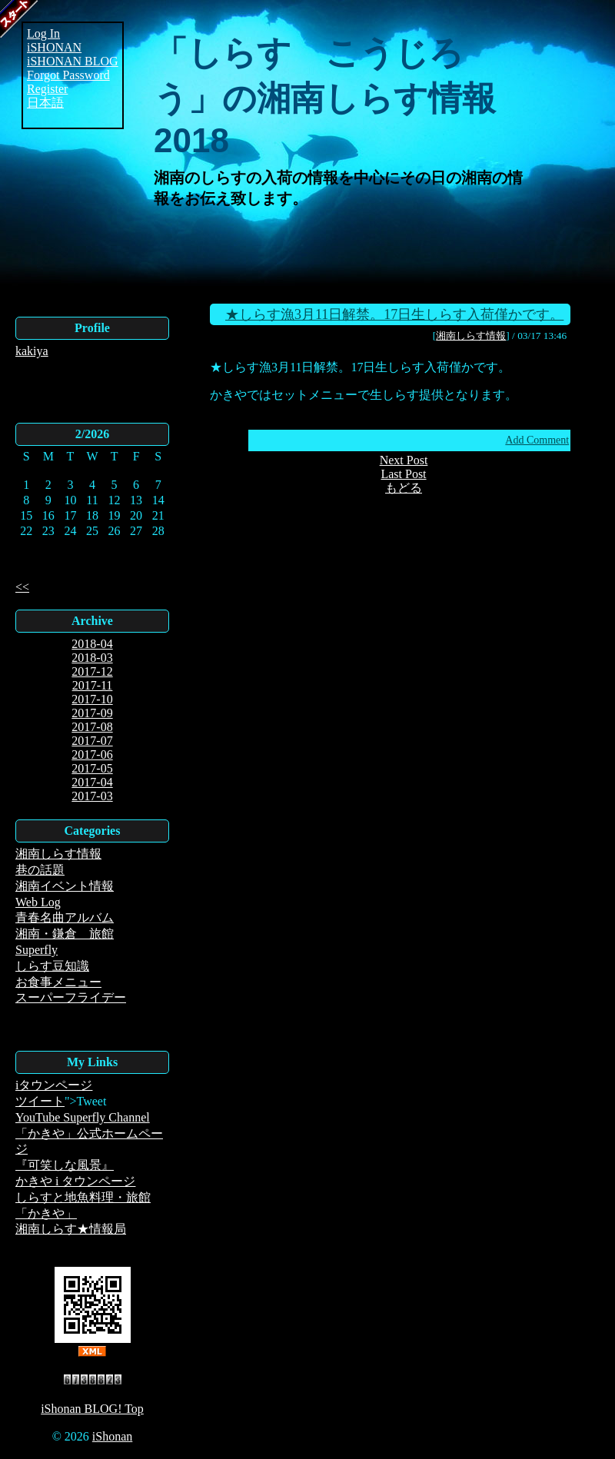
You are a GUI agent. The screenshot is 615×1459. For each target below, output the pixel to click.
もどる (403, 487)
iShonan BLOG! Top (92, 1408)
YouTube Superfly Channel (82, 1117)
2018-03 (91, 657)
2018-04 (91, 643)
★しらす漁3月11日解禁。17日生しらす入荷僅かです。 (394, 314)
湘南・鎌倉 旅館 (64, 933)
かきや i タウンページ (75, 1181)
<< (22, 586)
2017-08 (91, 726)
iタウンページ (53, 1085)
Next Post (404, 460)
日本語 (45, 102)
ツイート (40, 1101)
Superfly (36, 949)
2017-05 (91, 768)
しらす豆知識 (52, 965)
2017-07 (91, 740)
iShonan (112, 1436)
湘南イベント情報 (64, 885)
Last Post (403, 473)
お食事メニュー (58, 982)
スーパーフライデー (70, 997)
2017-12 (91, 671)
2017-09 (91, 713)
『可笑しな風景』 (64, 1165)
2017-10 (91, 699)
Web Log (38, 902)
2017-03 (91, 796)
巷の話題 (40, 869)
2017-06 (91, 754)
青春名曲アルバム (64, 917)
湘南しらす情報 (58, 853)
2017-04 (91, 782)
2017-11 (92, 685)
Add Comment (537, 440)
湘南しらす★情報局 (70, 1228)
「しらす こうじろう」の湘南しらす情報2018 (325, 96)
